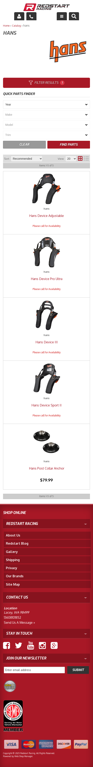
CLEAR (24, 144)
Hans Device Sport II (46, 405)
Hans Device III (46, 342)
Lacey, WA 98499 (16, 612)
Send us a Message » (19, 622)
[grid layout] (80, 159)
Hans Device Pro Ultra (46, 279)
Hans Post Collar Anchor (46, 468)
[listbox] (46, 104)
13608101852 (12, 617)
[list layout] (86, 159)
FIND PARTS (69, 144)
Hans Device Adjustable (46, 216)
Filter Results (46, 83)
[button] (74, 16)
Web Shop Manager (23, 756)
